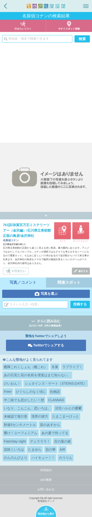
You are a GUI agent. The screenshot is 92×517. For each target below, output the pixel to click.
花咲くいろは (14, 449)
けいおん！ (12, 383)
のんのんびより (15, 458)
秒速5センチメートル (20, 425)
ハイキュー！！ (43, 458)
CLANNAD (56, 400)
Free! (8, 392)
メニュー (86, 6)
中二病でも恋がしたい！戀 (24, 400)
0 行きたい (19, 271)
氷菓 (55, 367)
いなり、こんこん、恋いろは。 (27, 408)
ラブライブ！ (72, 367)
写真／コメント (23, 282)
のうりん (65, 458)
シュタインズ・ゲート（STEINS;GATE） (56, 383)
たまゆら (34, 449)
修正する (83, 271)
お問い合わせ (46, 489)
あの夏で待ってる (54, 433)
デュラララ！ (40, 441)
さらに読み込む (46, 323)
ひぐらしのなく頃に (31, 392)
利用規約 (46, 470)
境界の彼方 (39, 416)
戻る (5, 6)
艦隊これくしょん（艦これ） (25, 367)
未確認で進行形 (15, 416)
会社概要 (46, 479)
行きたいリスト (23, 28)
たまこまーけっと (65, 416)
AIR (62, 449)
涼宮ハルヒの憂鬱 (68, 408)
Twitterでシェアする (48, 345)
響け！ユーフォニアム (20, 433)
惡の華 (51, 449)
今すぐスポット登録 (69, 28)
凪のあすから (50, 425)
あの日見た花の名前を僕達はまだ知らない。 (37, 375)
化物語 (55, 392)
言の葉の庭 (62, 441)
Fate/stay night (15, 441)
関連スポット (69, 282)
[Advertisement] (46, 94)
